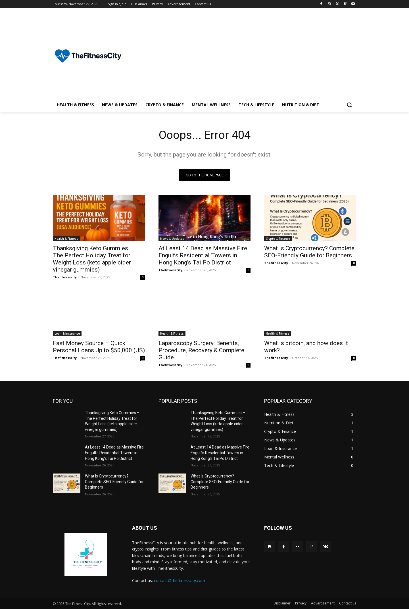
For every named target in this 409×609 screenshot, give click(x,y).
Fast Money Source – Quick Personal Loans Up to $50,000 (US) (99, 347)
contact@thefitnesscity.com (179, 580)
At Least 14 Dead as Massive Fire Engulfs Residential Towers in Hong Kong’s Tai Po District (202, 255)
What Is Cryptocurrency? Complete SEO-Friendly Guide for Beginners (309, 252)
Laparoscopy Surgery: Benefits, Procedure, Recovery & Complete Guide (201, 350)
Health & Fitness (66, 239)
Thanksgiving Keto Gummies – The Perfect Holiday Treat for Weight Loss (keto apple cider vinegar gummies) (93, 259)
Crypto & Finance (278, 239)
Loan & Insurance (67, 333)
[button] (349, 105)
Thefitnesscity (65, 277)
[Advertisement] (250, 55)
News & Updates (172, 239)
